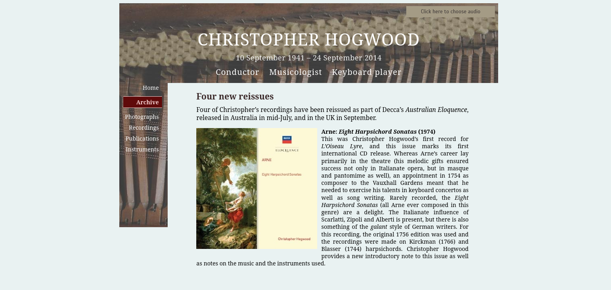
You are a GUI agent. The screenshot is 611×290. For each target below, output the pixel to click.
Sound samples (450, 11)
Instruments (142, 149)
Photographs (142, 116)
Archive (147, 102)
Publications (142, 138)
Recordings (144, 127)
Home (151, 87)
